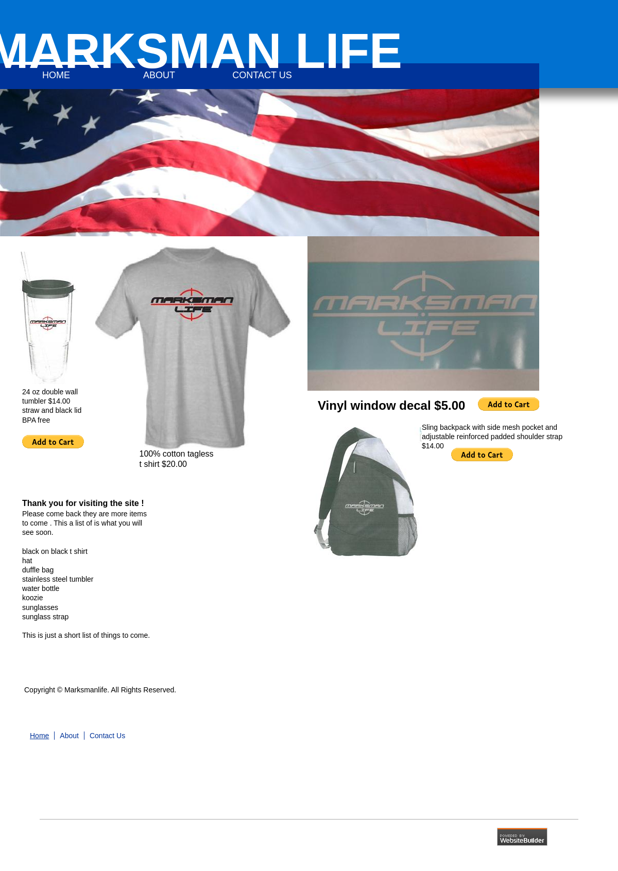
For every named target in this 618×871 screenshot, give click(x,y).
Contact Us (107, 735)
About (69, 735)
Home (39, 735)
